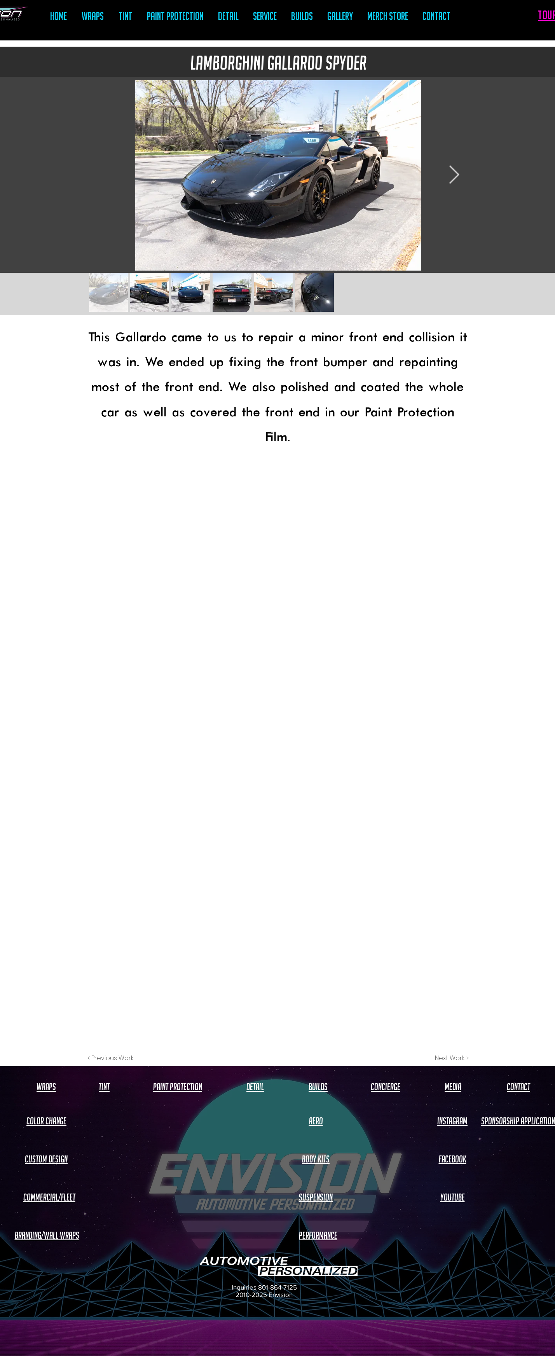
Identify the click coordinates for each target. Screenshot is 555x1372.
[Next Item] (454, 175)
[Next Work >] (452, 1058)
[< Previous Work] (110, 1058)
